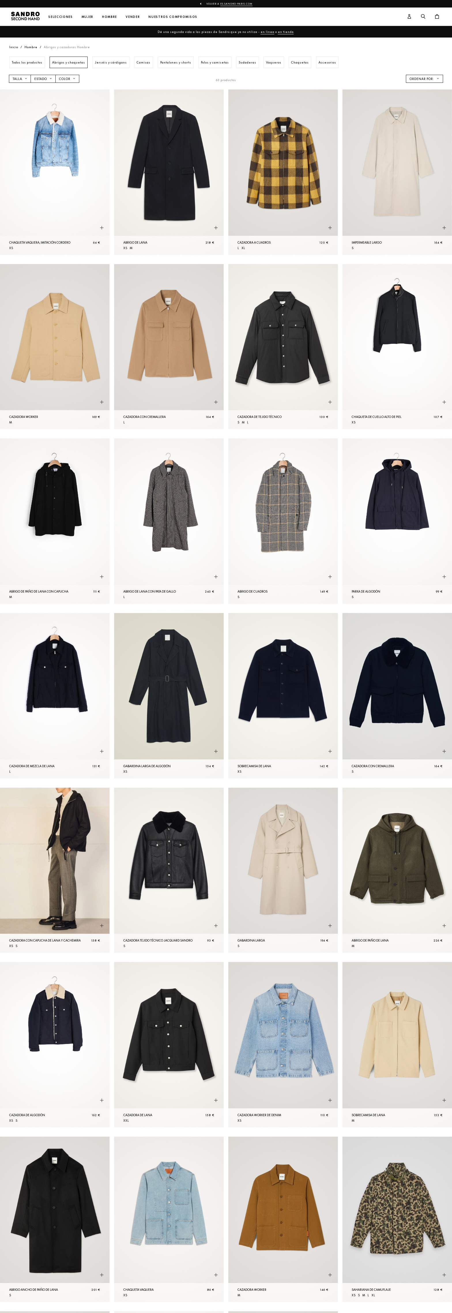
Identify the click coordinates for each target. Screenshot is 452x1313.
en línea (267, 31)
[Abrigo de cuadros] (283, 521)
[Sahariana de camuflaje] (397, 1219)
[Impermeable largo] (397, 172)
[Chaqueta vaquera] (169, 1219)
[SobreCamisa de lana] (283, 695)
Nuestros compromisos (172, 17)
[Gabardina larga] (283, 870)
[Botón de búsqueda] (423, 17)
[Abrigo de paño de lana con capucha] (55, 521)
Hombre (109, 17)
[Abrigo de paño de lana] (397, 870)
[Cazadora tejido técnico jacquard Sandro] (169, 870)
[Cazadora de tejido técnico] (283, 346)
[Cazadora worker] (55, 346)
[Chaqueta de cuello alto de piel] (397, 346)
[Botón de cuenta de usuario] (409, 17)
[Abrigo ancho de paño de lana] (55, 1219)
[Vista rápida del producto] (101, 228)
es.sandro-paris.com (236, 3)
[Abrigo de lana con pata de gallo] (169, 521)
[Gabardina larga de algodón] (169, 695)
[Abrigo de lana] (169, 172)
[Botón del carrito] (437, 17)
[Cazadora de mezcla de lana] (55, 695)
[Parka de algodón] (397, 521)
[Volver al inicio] (25, 17)
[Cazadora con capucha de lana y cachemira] (55, 870)
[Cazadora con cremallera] (169, 346)
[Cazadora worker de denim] (283, 1044)
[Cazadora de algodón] (55, 1044)
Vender (133, 17)
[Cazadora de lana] (169, 1044)
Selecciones (60, 17)
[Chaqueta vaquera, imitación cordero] (55, 172)
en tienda (286, 31)
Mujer (87, 17)
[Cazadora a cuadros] (283, 172)
